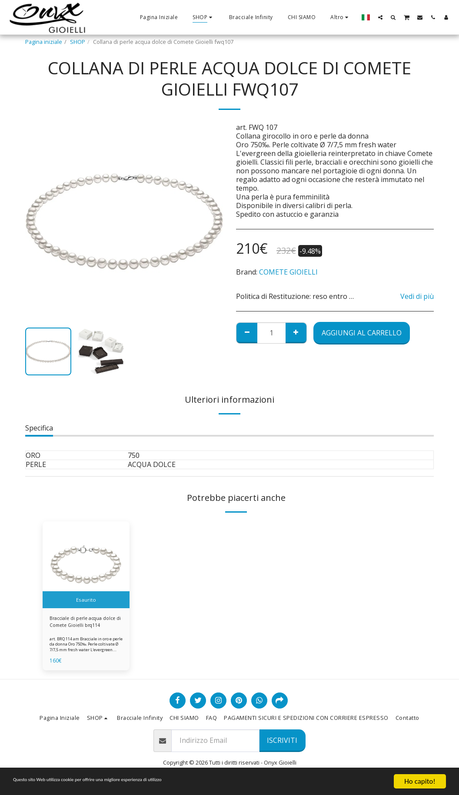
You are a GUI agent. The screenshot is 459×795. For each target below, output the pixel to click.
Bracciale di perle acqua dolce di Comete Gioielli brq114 (80, 623)
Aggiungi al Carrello (362, 333)
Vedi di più (417, 296)
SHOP (77, 42)
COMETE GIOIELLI (288, 272)
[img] (86, 564)
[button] (380, 17)
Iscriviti (282, 743)
